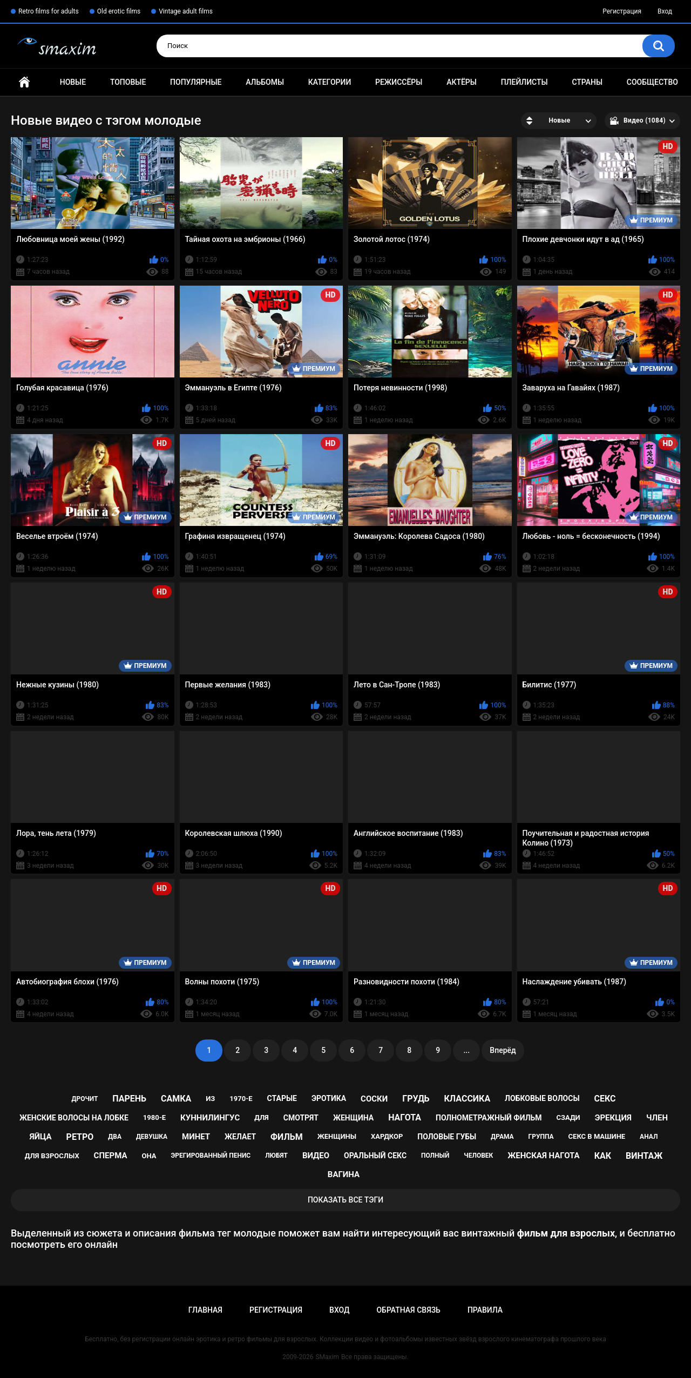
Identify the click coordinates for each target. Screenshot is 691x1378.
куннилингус (210, 1118)
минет (196, 1136)
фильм (286, 1137)
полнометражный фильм (489, 1117)
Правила (485, 1310)
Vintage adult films (186, 11)
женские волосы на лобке (73, 1117)
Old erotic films (118, 11)
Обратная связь (408, 1310)
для (261, 1117)
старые (282, 1098)
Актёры (461, 82)
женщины (336, 1136)
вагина (344, 1174)
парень (129, 1098)
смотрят (301, 1117)
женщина (353, 1117)
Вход (665, 11)
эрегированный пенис (210, 1155)
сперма (110, 1155)
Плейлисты (524, 82)
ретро (80, 1137)
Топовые (128, 82)
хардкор (387, 1136)
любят (276, 1155)
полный (435, 1155)
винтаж (644, 1156)
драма (502, 1136)
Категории (329, 82)
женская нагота (543, 1155)
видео (315, 1155)
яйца (41, 1136)
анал (649, 1136)
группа (541, 1136)
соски (374, 1099)
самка (176, 1098)
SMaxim (327, 1357)
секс (605, 1098)
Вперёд (503, 1050)
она (148, 1156)
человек (478, 1155)
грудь (415, 1098)
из (210, 1099)
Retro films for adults (48, 11)
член (657, 1118)
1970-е (240, 1099)
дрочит (84, 1099)
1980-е (154, 1117)
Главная (24, 82)
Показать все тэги (345, 1199)
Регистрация (621, 11)
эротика (328, 1098)
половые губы (446, 1136)
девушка (151, 1136)
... (466, 1050)
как (602, 1156)
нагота (404, 1117)
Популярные (195, 82)
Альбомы (265, 82)
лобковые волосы (542, 1098)
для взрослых (52, 1156)
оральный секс (375, 1155)
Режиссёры (398, 82)
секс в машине (597, 1136)
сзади (568, 1117)
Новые (73, 82)
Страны (587, 82)
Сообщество (652, 82)
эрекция (613, 1118)
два (114, 1136)
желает (240, 1136)
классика (467, 1098)
